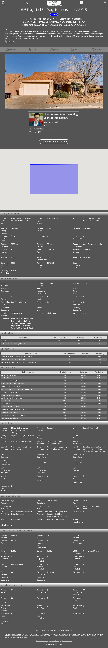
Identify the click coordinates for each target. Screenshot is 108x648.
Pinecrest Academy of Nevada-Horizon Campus (16, 356)
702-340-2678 (52, 218)
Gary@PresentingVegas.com (40, 129)
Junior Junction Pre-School (10, 406)
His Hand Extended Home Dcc (10, 392)
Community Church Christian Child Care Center (16, 389)
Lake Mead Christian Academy (11, 401)
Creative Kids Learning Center (11, 381)
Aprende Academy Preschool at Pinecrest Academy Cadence (20, 362)
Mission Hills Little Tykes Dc (10, 395)
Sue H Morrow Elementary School (12, 341)
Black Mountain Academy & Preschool (13, 409)
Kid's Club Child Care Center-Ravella (13, 415)
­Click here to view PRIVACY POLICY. (18, 637)
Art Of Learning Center (8, 375)
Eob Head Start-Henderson (10, 378)
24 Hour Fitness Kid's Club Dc (10, 386)
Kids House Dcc (6, 404)
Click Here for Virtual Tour (54, 141)
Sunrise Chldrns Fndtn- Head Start (12, 384)
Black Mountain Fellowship (10, 412)
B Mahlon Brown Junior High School (13, 344)
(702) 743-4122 (35, 132)
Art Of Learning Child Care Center (12, 398)
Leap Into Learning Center (10, 418)
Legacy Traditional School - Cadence (13, 359)
